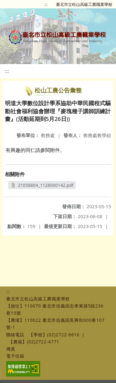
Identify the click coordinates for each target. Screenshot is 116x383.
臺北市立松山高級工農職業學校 (84, 4)
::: (46, 4)
